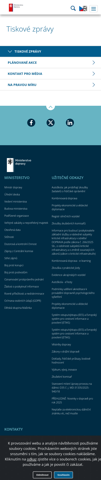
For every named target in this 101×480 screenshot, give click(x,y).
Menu (93, 8)
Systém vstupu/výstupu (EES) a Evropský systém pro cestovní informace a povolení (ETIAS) (74, 318)
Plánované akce (22, 62)
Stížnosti (9, 237)
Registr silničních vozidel (66, 216)
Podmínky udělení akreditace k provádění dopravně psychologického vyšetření (73, 293)
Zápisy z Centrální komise (18, 251)
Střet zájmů (10, 258)
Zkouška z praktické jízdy (66, 268)
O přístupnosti (50, 468)
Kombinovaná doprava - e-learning (71, 261)
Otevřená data (12, 230)
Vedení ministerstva (15, 201)
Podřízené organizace (16, 215)
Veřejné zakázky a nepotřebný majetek (26, 223)
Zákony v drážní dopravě (65, 351)
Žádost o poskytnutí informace (21, 286)
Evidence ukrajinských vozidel (69, 275)
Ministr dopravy (13, 187)
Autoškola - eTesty (62, 282)
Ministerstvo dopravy (16, 8)
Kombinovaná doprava (64, 198)
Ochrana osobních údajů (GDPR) (22, 300)
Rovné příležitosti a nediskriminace (24, 293)
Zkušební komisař (62, 376)
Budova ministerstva (15, 208)
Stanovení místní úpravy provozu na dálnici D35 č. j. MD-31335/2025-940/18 (72, 387)
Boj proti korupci (14, 265)
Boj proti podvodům (15, 272)
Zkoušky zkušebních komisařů (69, 223)
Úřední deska (12, 194)
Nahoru (50, 108)
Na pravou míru (22, 85)
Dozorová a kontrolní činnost (20, 244)
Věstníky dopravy (61, 344)
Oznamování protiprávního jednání (24, 279)
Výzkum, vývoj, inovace (64, 369)
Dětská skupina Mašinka (18, 308)
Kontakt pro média (25, 73)
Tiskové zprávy (27, 51)
